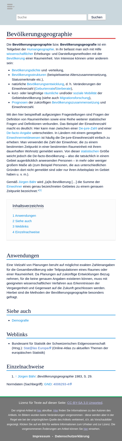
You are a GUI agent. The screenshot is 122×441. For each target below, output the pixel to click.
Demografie (20, 320)
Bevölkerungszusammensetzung (75, 102)
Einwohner (14, 186)
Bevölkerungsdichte (26, 70)
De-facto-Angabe (18, 133)
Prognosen (20, 102)
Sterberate (63, 88)
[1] (40, 190)
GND (48, 384)
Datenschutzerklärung (72, 436)
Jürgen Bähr (27, 182)
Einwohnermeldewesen (23, 137)
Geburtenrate (45, 88)
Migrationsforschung (74, 98)
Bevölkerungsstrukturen (29, 74)
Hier (55, 410)
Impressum (41, 436)
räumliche (51, 93)
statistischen (90, 151)
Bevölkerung (15, 58)
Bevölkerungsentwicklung (45, 84)
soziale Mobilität (85, 93)
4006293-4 (61, 384)
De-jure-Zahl (88, 128)
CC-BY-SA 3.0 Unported (84, 402)
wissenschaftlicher (19, 54)
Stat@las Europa (36, 348)
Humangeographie (40, 49)
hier (39, 410)
